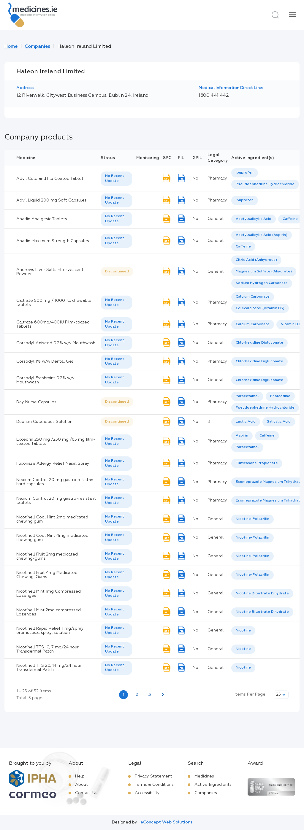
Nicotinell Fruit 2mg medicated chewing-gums (47, 556)
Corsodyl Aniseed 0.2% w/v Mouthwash (55, 343)
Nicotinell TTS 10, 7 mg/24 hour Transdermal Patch (47, 649)
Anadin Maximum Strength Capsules (52, 241)
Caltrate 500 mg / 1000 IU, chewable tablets (53, 303)
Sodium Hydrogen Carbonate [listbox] (262, 283)
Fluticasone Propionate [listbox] (257, 463)
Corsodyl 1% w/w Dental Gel (44, 361)
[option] (244, 172)
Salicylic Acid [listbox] (279, 421)
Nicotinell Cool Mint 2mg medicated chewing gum (52, 519)
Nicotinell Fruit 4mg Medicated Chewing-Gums (46, 575)
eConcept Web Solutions (166, 822)
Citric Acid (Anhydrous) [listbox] (256, 260)
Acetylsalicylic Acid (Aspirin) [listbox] (261, 235)
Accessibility (147, 793)
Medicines (204, 776)
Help (80, 776)
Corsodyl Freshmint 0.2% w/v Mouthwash (45, 380)
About (81, 785)
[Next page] (162, 694)
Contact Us (86, 793)
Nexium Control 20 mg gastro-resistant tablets (56, 500)
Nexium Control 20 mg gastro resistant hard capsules (55, 482)
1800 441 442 (214, 95)
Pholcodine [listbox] (280, 396)
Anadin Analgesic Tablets (41, 219)
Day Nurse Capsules (36, 402)
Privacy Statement (153, 776)
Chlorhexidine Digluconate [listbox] (259, 343)
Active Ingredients (213, 785)
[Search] (275, 15)
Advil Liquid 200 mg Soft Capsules (51, 200)
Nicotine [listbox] (243, 630)
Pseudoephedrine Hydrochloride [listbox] (265, 184)
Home (11, 46)
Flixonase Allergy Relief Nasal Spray (52, 463)
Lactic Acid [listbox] (246, 421)
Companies (37, 46)
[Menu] (292, 15)
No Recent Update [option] (114, 178)
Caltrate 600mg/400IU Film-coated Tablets (53, 324)
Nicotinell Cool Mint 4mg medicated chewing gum (52, 538)
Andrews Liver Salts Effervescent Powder (49, 272)
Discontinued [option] (117, 271)
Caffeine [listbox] (290, 219)
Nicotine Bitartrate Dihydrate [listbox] (262, 593)
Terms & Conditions (154, 785)
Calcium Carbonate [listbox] (253, 297)
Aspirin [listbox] (242, 435)
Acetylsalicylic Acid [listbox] (253, 219)
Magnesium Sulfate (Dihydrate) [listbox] (264, 271)
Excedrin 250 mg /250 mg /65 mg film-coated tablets (55, 441)
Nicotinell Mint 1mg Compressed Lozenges (48, 593)
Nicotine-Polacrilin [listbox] (252, 519)
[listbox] (116, 179)
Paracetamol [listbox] (247, 396)
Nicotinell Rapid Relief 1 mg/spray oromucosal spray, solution (50, 630)
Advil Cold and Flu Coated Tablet (49, 179)
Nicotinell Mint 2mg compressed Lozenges (48, 612)
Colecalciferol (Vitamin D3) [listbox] (260, 308)
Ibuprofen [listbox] (245, 172)
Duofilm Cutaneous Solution (44, 422)
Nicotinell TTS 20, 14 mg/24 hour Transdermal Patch (48, 668)
